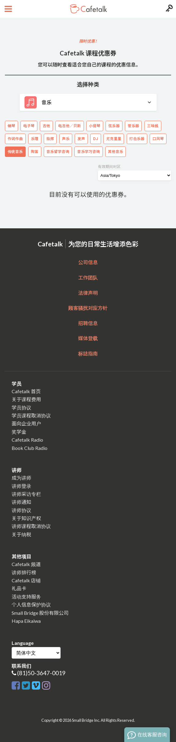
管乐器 (133, 126)
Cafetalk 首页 (26, 391)
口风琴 (158, 138)
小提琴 (94, 126)
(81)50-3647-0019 (41, 672)
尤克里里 (114, 138)
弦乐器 (114, 126)
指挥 (50, 138)
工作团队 (88, 277)
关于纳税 (21, 534)
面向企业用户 (26, 423)
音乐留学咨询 (58, 151)
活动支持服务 (26, 596)
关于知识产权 (26, 518)
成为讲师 (21, 478)
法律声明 (88, 293)
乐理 (35, 138)
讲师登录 (21, 486)
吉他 (46, 126)
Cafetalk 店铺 (26, 580)
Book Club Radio (29, 448)
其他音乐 (115, 151)
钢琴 (11, 126)
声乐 (66, 138)
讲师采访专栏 (26, 494)
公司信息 (88, 262)
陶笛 (35, 151)
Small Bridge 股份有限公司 (40, 613)
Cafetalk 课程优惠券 (88, 53)
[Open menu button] (7, 9)
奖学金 (19, 432)
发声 (81, 138)
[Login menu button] (168, 9)
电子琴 (29, 126)
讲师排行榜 (24, 572)
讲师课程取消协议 (31, 526)
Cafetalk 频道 (26, 564)
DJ (95, 138)
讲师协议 (21, 510)
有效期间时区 (109, 166)
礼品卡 (19, 588)
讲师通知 (21, 502)
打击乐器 (137, 138)
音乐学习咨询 (88, 151)
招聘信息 (88, 323)
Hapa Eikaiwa (26, 621)
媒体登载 (88, 338)
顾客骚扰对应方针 (87, 308)
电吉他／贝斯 (69, 126)
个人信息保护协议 (31, 604)
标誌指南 (88, 353)
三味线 (153, 126)
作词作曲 (15, 138)
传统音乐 (15, 151)
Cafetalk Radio (27, 440)
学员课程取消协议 (31, 415)
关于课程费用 (26, 399)
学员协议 (21, 407)
